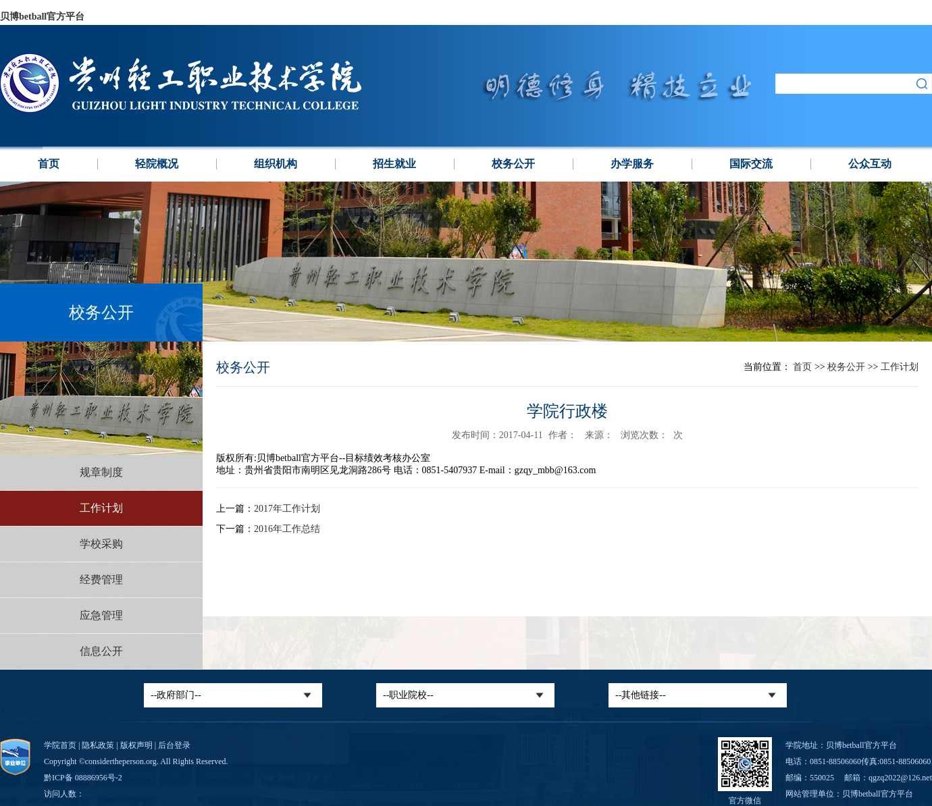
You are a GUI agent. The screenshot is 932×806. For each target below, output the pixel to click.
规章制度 (101, 472)
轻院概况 (156, 163)
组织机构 (275, 163)
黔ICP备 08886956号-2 (83, 777)
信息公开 (101, 651)
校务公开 (513, 163)
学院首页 (60, 745)
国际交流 (751, 163)
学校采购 (101, 543)
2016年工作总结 (287, 529)
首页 (48, 163)
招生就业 (394, 163)
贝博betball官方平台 (42, 16)
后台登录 (174, 745)
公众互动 (869, 163)
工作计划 (101, 508)
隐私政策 (98, 745)
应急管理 (101, 615)
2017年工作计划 (287, 509)
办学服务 (632, 163)
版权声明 (136, 745)
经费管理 (101, 579)
